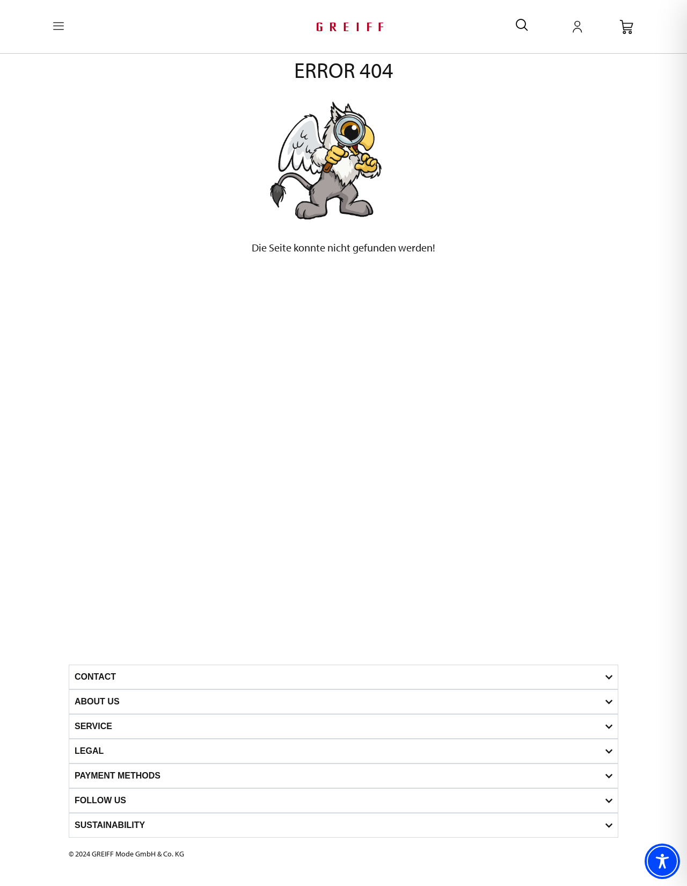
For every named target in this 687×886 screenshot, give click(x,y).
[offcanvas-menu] (58, 26)
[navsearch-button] (522, 26)
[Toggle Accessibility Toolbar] (662, 861)
